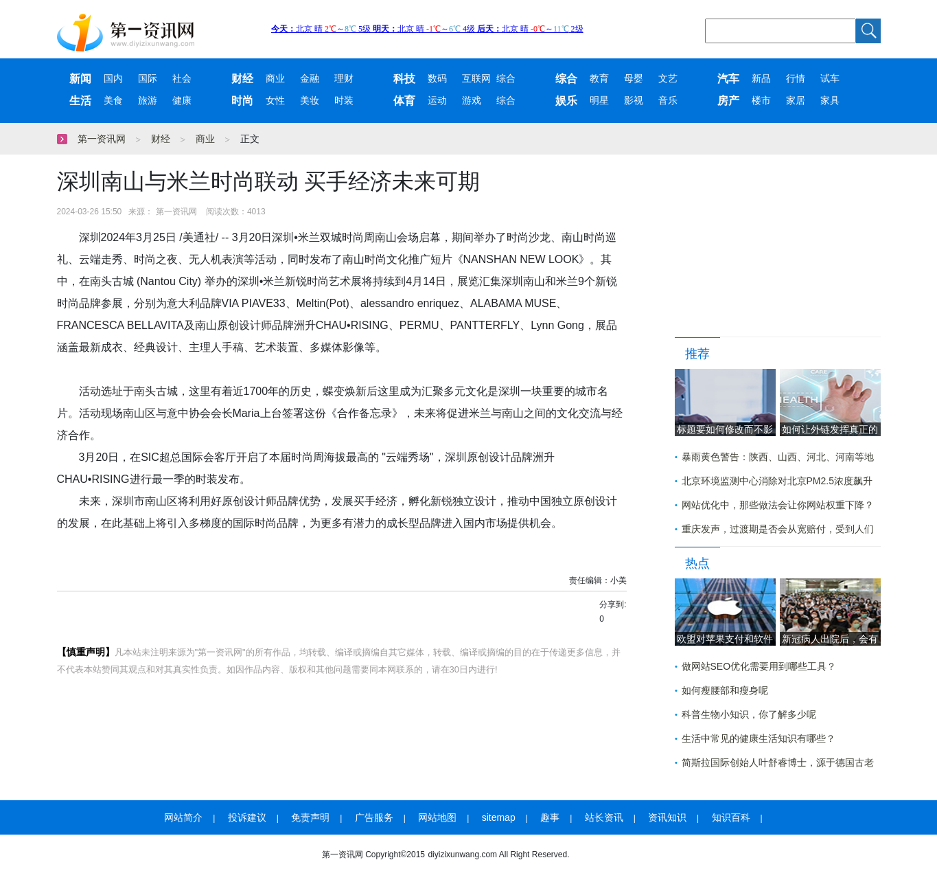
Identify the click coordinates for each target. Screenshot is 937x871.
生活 (80, 100)
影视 (633, 100)
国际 (147, 78)
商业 (275, 78)
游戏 (471, 100)
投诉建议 (247, 817)
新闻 (80, 78)
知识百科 (731, 817)
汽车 (728, 78)
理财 (344, 78)
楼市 (761, 100)
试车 (830, 78)
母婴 (633, 78)
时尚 (242, 100)
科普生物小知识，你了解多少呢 (749, 714)
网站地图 (437, 817)
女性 (275, 100)
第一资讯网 (102, 138)
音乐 (668, 100)
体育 (404, 100)
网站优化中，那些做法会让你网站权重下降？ (778, 504)
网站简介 (183, 817)
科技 (404, 78)
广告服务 (374, 817)
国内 (113, 78)
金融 (309, 78)
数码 (437, 78)
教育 (599, 78)
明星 (599, 100)
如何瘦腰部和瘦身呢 (725, 690)
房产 (728, 100)
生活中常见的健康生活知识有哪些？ (758, 738)
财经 (242, 78)
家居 (795, 100)
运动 (437, 100)
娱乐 (566, 100)
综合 (506, 78)
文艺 (668, 78)
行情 (795, 78)
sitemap (499, 817)
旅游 (147, 100)
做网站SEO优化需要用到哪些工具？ (759, 666)
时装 (344, 100)
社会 (182, 78)
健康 (182, 100)
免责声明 (310, 817)
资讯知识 (667, 817)
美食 (113, 100)
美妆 (309, 100)
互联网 (476, 78)
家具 (830, 100)
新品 (761, 78)
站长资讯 (604, 817)
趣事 (549, 817)
